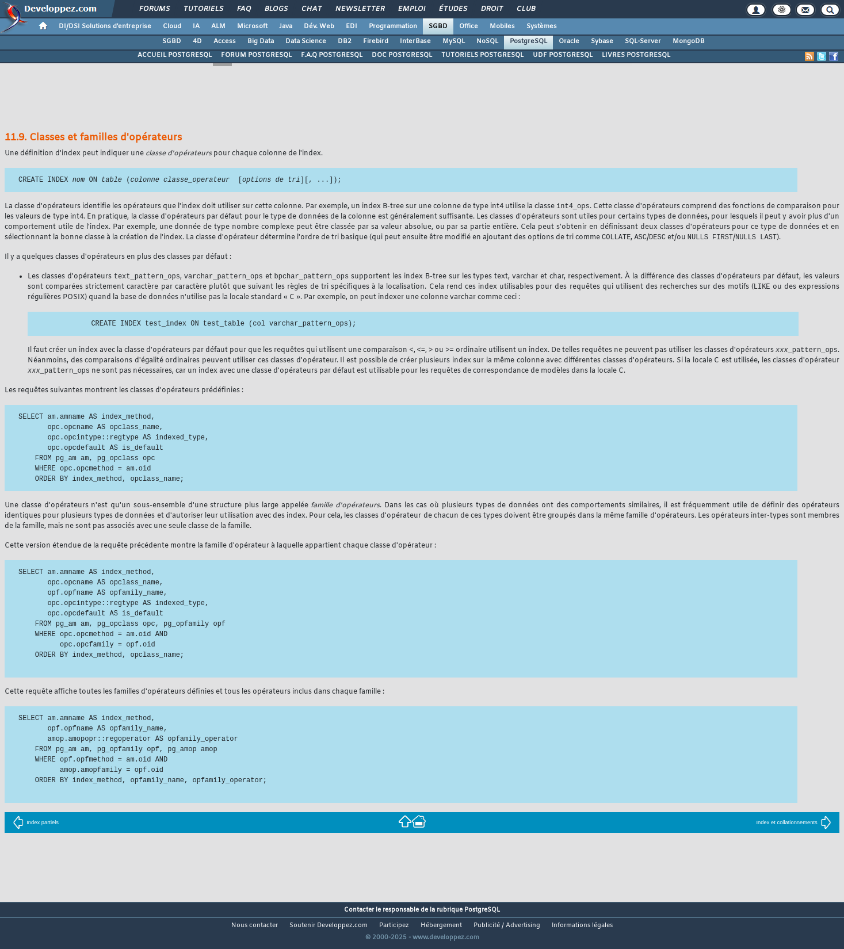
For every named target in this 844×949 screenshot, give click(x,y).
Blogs (275, 9)
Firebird (375, 41)
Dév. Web (319, 26)
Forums (154, 9)
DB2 (345, 41)
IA (196, 26)
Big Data (260, 41)
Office (468, 26)
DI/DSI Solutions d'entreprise (105, 26)
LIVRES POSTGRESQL (636, 55)
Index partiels (36, 826)
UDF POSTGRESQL (563, 55)
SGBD (438, 26)
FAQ (243, 9)
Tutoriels (203, 9)
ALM (218, 26)
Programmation (393, 26)
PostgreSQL (528, 41)
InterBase (415, 41)
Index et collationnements (793, 826)
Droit (491, 9)
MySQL (453, 41)
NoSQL (487, 41)
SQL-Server (643, 41)
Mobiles (502, 26)
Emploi (411, 9)
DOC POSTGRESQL (402, 55)
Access (224, 41)
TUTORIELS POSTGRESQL (482, 55)
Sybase (602, 41)
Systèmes (541, 26)
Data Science (305, 41)
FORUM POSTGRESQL (256, 55)
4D (197, 41)
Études (452, 9)
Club (525, 9)
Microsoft (252, 26)
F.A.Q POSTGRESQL (331, 55)
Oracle (569, 41)
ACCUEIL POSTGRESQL (175, 55)
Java (285, 26)
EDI (351, 26)
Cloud (172, 26)
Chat (311, 9)
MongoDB (689, 41)
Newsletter (359, 9)
